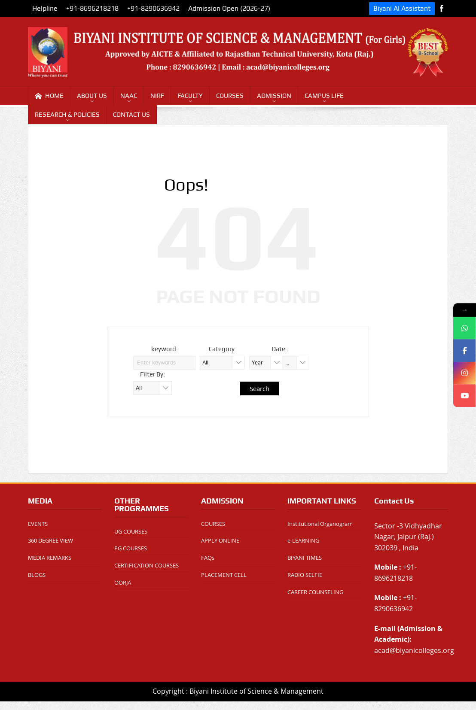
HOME (49, 96)
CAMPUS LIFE (324, 96)
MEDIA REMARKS (49, 557)
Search (259, 388)
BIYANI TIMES (304, 557)
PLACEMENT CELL (224, 575)
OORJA (122, 582)
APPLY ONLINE (220, 540)
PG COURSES (130, 548)
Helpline (45, 8)
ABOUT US (92, 96)
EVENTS (38, 524)
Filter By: (152, 374)
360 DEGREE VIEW (50, 540)
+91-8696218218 (92, 8)
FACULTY (190, 96)
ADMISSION (274, 96)
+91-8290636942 (153, 8)
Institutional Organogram (320, 524)
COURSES (230, 96)
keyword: (164, 349)
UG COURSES (130, 531)
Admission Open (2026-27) (229, 8)
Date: (279, 349)
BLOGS (37, 575)
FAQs (207, 557)
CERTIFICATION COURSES (146, 565)
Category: (222, 349)
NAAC (128, 96)
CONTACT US (131, 114)
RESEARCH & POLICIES (67, 114)
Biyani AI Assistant (401, 8)
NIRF (157, 96)
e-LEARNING (303, 540)
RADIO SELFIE (304, 575)
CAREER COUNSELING (315, 592)
